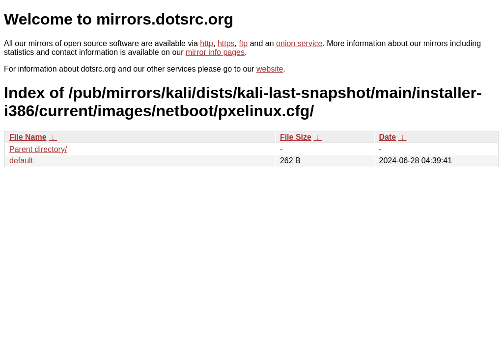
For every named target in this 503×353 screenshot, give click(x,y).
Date (387, 137)
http (206, 43)
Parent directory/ (38, 149)
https (226, 43)
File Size (295, 137)
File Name (28, 137)
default (21, 160)
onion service (299, 43)
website (269, 69)
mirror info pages (215, 52)
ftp (243, 43)
